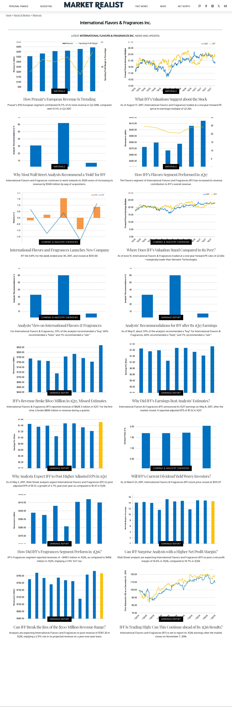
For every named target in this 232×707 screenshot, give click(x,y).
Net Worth (184, 6)
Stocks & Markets (22, 15)
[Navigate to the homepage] (93, 5)
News (163, 6)
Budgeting (46, 6)
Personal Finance (18, 6)
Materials (37, 15)
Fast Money (141, 6)
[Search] (199, 5)
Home (9, 15)
